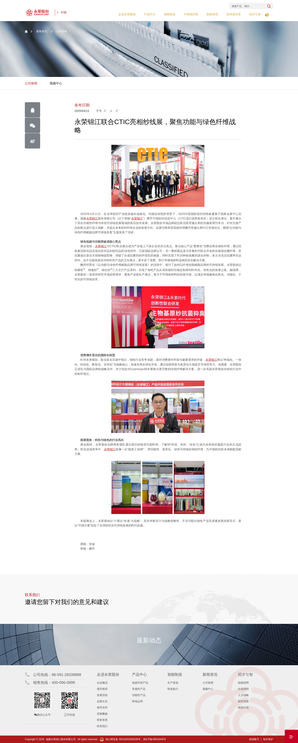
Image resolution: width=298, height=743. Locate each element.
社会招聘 (243, 688)
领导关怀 (102, 707)
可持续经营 (191, 14)
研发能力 (172, 688)
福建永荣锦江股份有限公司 (61, 739)
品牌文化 (102, 701)
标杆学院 (243, 701)
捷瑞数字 (254, 739)
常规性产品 (138, 688)
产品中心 (150, 14)
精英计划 (243, 707)
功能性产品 (138, 695)
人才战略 (243, 695)
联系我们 (102, 726)
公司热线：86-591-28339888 (57, 675)
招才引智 (255, 14)
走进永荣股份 (127, 14)
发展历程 (102, 695)
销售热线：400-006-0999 (54, 683)
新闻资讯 (212, 14)
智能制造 (169, 14)
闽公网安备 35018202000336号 (120, 739)
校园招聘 (243, 682)
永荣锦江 (92, 218)
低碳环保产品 (140, 682)
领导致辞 (102, 688)
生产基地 (172, 682)
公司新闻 (31, 83)
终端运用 (137, 701)
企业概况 (102, 682)
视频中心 (56, 83)
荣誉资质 (102, 719)
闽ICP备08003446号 (154, 739)
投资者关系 (233, 14)
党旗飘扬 (102, 713)
